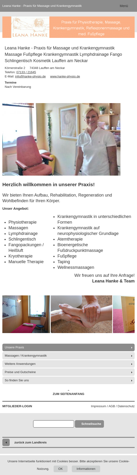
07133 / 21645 (26, 72)
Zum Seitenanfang (68, 393)
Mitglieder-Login (17, 406)
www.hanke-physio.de (65, 76)
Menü (124, 6)
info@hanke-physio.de (30, 76)
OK (60, 469)
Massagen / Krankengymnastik (26, 355)
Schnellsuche (91, 424)
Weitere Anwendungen (20, 364)
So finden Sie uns (17, 380)
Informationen (86, 469)
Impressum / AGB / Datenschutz (113, 406)
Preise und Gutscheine (20, 372)
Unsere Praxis (14, 347)
